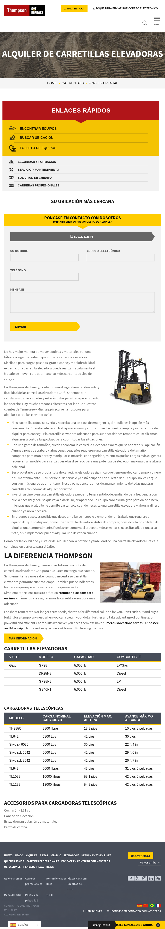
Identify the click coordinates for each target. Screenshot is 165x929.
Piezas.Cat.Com (76, 879)
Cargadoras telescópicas (37, 708)
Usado (19, 856)
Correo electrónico (103, 251)
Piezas (44, 856)
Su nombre (19, 251)
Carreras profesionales (42, 862)
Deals (50, 867)
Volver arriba (148, 863)
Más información (23, 639)
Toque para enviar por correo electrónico (125, 8)
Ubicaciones (12, 867)
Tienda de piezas (33, 867)
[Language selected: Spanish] (24, 925)
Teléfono (18, 270)
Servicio (55, 856)
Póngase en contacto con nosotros (85, 862)
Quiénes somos (14, 862)
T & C (49, 896)
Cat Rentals (73, 83)
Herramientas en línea (96, 856)
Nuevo (8, 856)
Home (52, 83)
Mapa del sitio (13, 896)
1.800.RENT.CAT (74, 8)
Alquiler (31, 856)
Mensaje (17, 289)
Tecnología (71, 856)
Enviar (20, 327)
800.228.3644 (82, 237)
